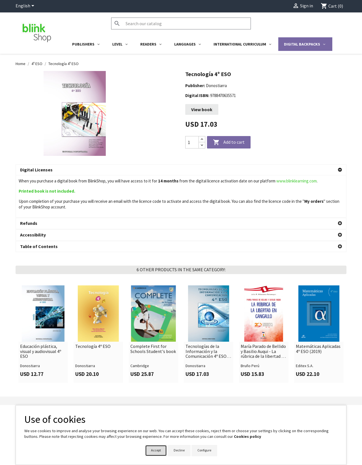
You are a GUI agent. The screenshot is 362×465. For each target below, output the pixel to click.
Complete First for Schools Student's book (153, 339)
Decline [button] (179, 450)
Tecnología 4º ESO (93, 336)
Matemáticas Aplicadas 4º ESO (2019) (318, 339)
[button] (181, 170)
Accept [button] (156, 450)
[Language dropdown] (26, 6)
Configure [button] (204, 450)
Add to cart (229, 142)
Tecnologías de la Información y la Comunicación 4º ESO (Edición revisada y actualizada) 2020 (206, 341)
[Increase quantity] (202, 139)
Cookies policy (247, 436)
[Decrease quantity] (202, 145)
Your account (198, 405)
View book (201, 109)
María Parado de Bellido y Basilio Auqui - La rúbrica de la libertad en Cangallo (263, 341)
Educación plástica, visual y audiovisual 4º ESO (40, 341)
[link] (43, 324)
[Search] (181, 23)
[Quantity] (192, 142)
